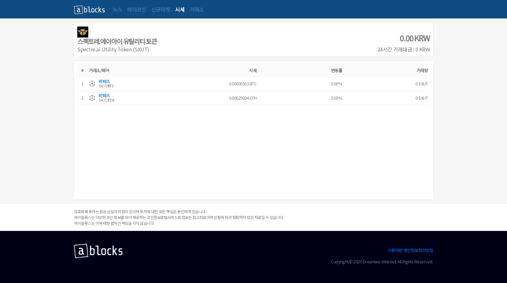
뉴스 (117, 9)
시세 (179, 9)
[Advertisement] (253, 150)
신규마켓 (160, 9)
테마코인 (136, 9)
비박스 (104, 81)
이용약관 (395, 250)
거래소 (196, 9)
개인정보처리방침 (418, 250)
